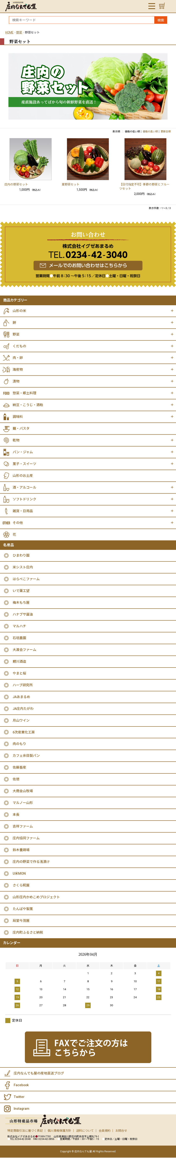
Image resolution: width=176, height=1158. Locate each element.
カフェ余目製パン (26, 756)
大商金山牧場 (23, 791)
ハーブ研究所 (23, 685)
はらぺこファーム (26, 579)
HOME (9, 32)
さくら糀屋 (21, 886)
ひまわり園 (21, 556)
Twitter (19, 1097)
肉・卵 (18, 358)
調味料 (18, 417)
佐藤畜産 (19, 768)
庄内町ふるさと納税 (28, 933)
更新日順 (166, 131)
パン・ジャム (23, 452)
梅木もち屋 (21, 603)
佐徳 (16, 780)
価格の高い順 (150, 131)
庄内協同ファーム (26, 839)
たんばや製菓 (23, 909)
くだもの (19, 346)
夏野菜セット (70, 184)
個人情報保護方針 (59, 1131)
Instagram (22, 1109)
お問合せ (121, 1131)
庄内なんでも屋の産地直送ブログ (39, 1074)
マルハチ (19, 626)
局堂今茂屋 (21, 921)
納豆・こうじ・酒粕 (28, 405)
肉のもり (19, 744)
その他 (18, 523)
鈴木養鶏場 (21, 850)
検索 (160, 20)
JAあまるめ (21, 697)
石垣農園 (19, 638)
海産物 (18, 370)
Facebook (21, 1086)
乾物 (16, 440)
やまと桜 (19, 674)
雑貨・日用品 (23, 511)
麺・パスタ (21, 429)
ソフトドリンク (24, 499)
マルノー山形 (23, 803)
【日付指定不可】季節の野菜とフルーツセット (144, 186)
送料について (85, 1131)
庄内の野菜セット (16, 184)
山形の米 (19, 311)
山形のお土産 (23, 476)
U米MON (19, 874)
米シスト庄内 (23, 567)
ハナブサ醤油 (23, 615)
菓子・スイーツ (24, 464)
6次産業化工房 (24, 732)
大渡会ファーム (24, 650)
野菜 (19, 32)
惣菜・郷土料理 (24, 393)
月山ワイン (21, 721)
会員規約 (104, 1131)
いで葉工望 (21, 591)
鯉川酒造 (19, 662)
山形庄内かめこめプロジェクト (36, 897)
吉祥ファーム (23, 827)
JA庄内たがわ (23, 709)
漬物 (16, 382)
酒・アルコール (24, 488)
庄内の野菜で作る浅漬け (31, 862)
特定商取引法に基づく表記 (25, 1131)
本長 (16, 815)
